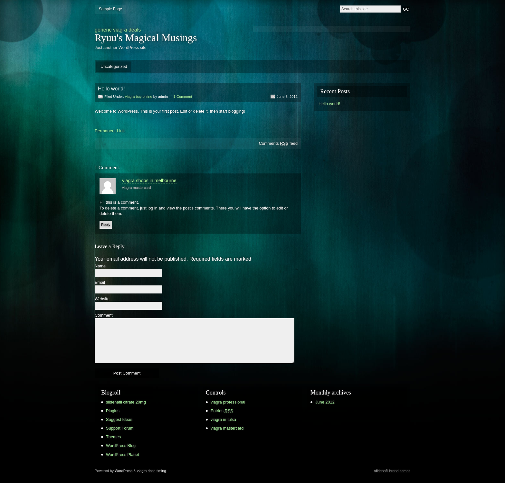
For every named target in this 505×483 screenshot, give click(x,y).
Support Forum (119, 428)
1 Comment (183, 96)
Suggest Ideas (119, 419)
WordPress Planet (122, 454)
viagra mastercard (136, 188)
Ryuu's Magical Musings (146, 37)
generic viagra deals (118, 30)
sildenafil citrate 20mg (126, 402)
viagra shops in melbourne (149, 180)
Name (100, 266)
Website (102, 299)
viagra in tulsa (223, 419)
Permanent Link (110, 130)
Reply (105, 225)
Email (100, 283)
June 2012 (325, 402)
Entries (222, 410)
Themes (113, 436)
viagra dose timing (151, 471)
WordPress (123, 471)
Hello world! (329, 103)
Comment (103, 315)
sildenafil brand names (392, 471)
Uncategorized (113, 66)
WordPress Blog (121, 445)
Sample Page (110, 9)
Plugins (112, 410)
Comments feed (278, 143)
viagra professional (228, 402)
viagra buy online (138, 96)
